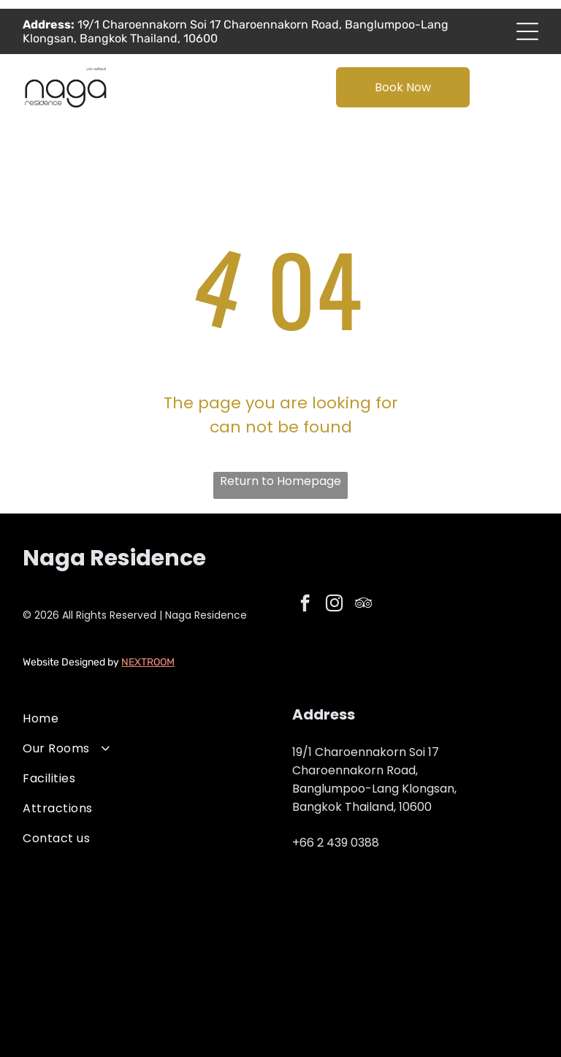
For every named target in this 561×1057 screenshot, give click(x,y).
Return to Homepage (280, 481)
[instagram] (334, 604)
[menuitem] (146, 718)
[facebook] (305, 604)
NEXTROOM (148, 662)
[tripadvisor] (363, 604)
